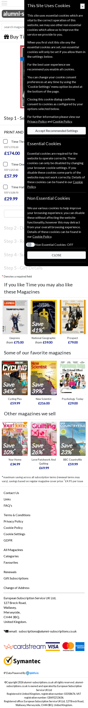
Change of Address (16, 588)
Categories (11, 556)
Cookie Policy (13, 527)
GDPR (8, 540)
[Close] (82, 6)
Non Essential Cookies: (54, 244)
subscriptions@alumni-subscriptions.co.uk (48, 631)
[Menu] (4, 3)
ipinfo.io (32, 673)
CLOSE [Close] (56, 255)
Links (7, 499)
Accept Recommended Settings (56, 131)
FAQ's (8, 505)
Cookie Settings (14, 534)
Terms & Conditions (17, 515)
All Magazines (13, 550)
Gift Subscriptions (16, 578)
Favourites (11, 562)
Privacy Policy (13, 521)
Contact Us (11, 493)
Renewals (10, 572)
